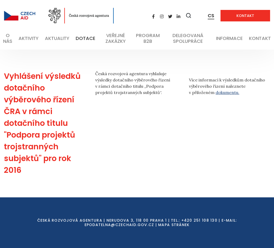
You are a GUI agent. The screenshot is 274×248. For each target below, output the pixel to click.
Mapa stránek (173, 224)
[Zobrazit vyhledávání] (188, 15)
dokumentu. (227, 92)
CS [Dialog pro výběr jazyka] (211, 15)
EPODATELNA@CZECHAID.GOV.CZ (119, 224)
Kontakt (245, 15)
